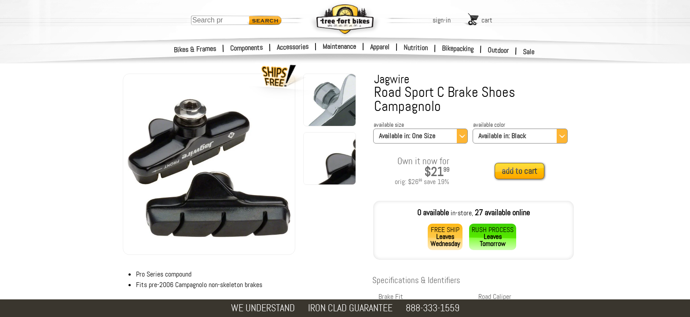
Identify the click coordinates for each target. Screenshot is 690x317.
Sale (529, 52)
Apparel (379, 47)
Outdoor (498, 50)
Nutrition (416, 47)
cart (486, 20)
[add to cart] (521, 171)
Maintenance (339, 46)
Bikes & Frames (195, 49)
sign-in (442, 20)
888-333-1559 (432, 308)
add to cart (519, 171)
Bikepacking (458, 49)
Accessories (292, 47)
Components (246, 48)
